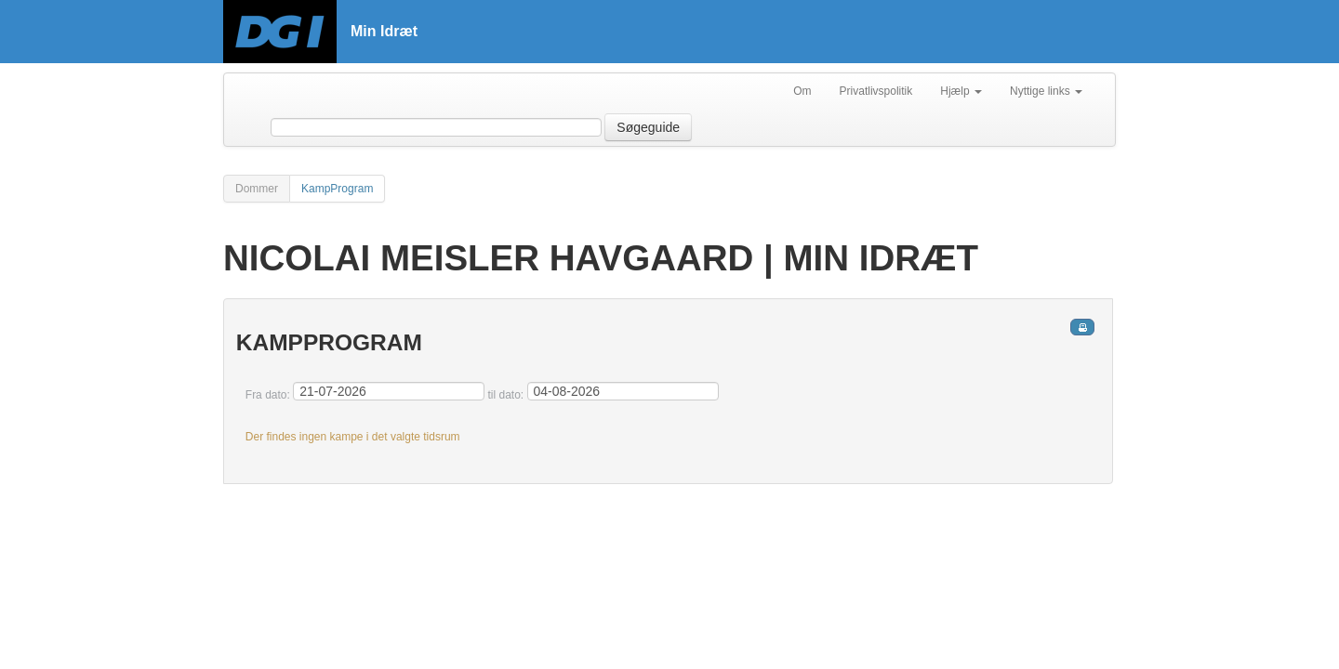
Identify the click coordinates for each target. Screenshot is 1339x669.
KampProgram (337, 188)
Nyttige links (1046, 91)
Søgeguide (648, 127)
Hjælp (961, 91)
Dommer (256, 188)
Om (802, 91)
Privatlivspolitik (876, 91)
